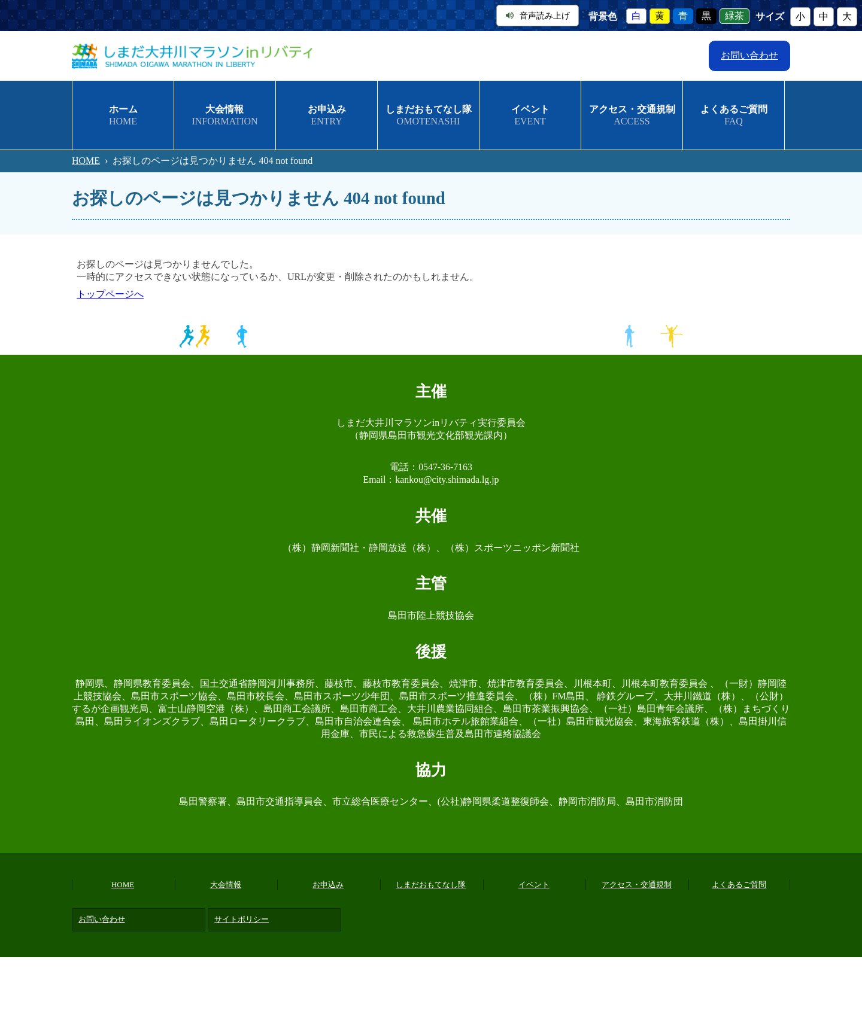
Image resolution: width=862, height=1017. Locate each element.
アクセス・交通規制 (637, 884)
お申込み (328, 884)
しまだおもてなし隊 (431, 884)
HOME (86, 161)
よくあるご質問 (739, 884)
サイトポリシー (241, 919)
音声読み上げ (538, 15)
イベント (534, 884)
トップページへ (110, 294)
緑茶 (734, 16)
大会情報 (225, 884)
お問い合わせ (749, 55)
